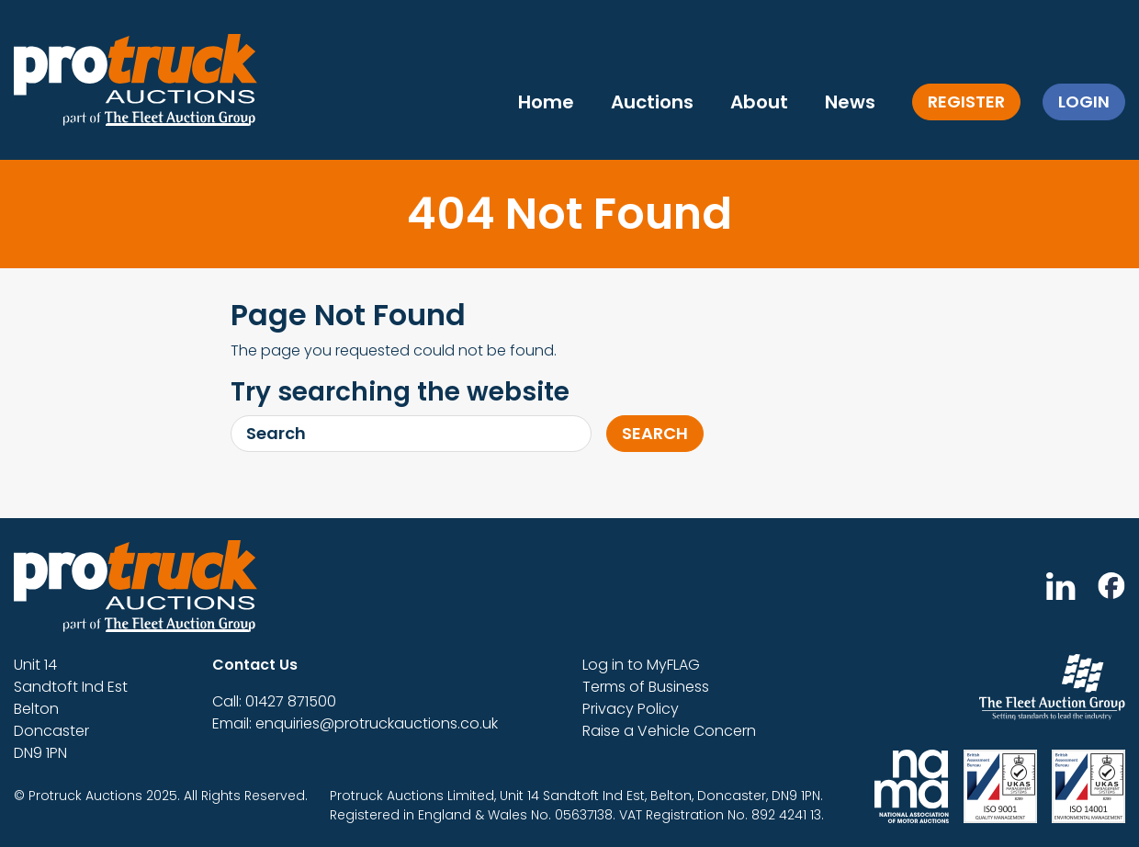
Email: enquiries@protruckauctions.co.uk (355, 723)
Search (655, 433)
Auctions (652, 102)
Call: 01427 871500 (274, 701)
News (850, 102)
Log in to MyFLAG (641, 664)
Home (546, 102)
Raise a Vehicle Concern (669, 730)
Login (1084, 101)
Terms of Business (645, 686)
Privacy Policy (630, 708)
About (759, 102)
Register (966, 101)
